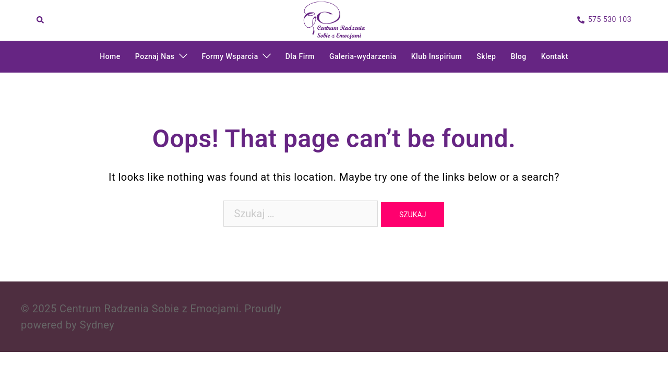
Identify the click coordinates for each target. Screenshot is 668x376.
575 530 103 (604, 20)
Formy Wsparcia (230, 56)
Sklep (486, 56)
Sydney (97, 325)
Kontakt (554, 56)
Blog (518, 56)
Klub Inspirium (436, 56)
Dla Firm (300, 56)
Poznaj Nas (155, 56)
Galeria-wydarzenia (363, 56)
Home (110, 56)
